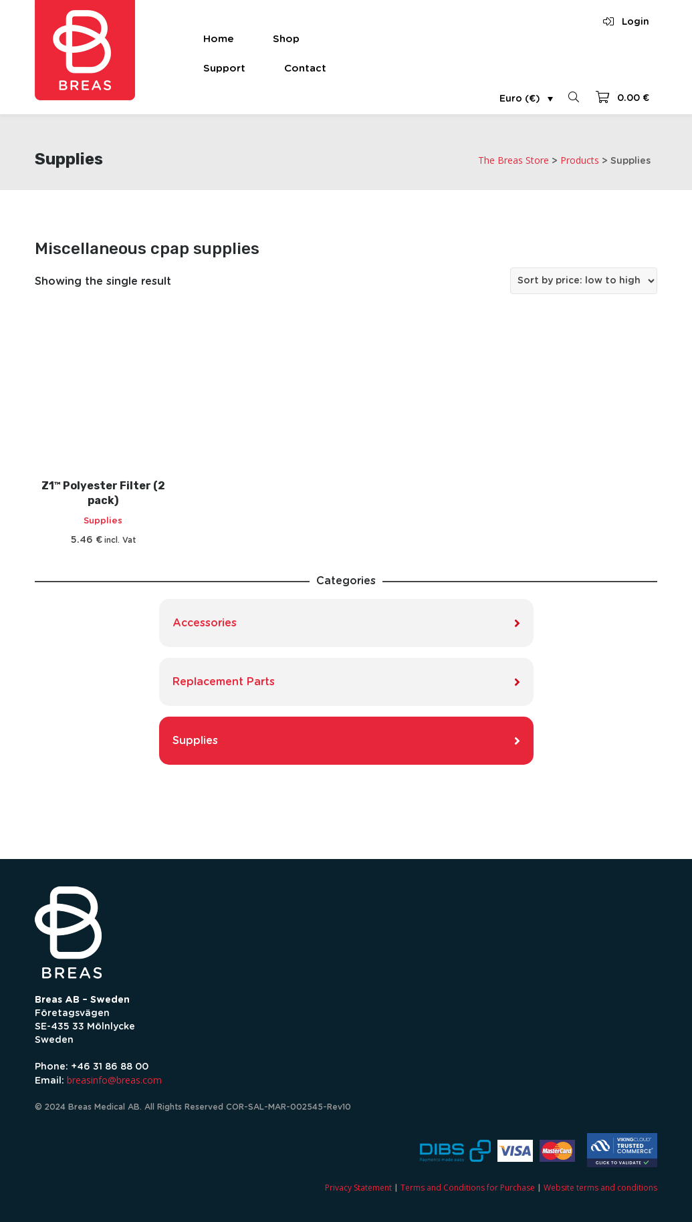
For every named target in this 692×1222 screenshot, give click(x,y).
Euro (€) (519, 99)
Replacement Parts (223, 682)
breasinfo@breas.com (114, 1080)
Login (635, 22)
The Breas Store (513, 160)
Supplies (103, 521)
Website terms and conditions (600, 1187)
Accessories (204, 623)
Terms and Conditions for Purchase (467, 1187)
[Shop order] (583, 280)
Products (579, 160)
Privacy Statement (358, 1187)
